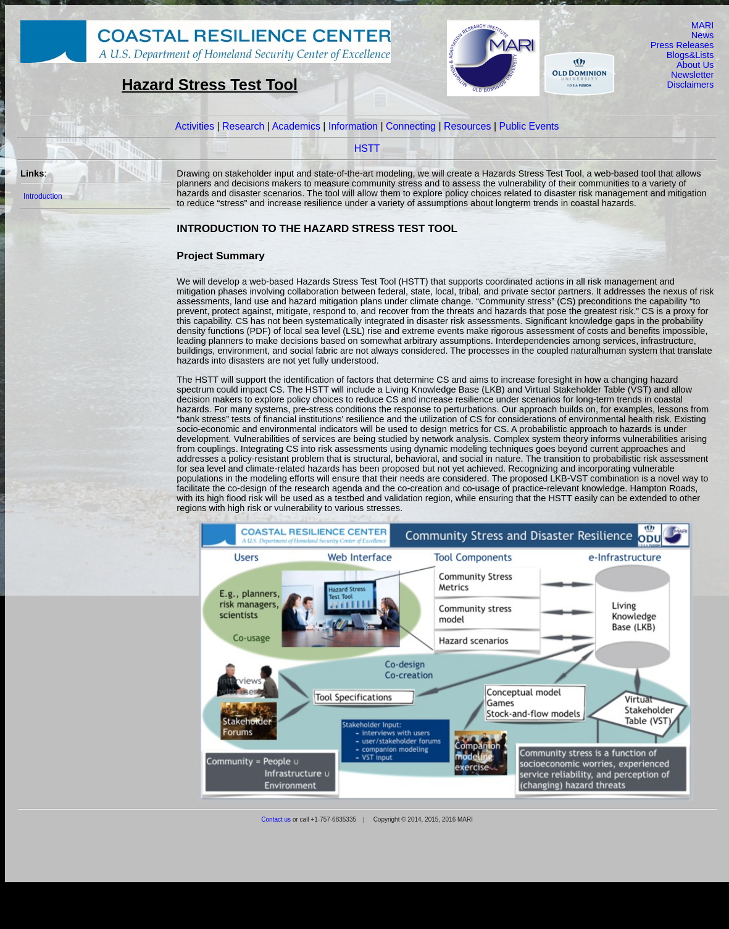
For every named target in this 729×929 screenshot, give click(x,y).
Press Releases (682, 45)
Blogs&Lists (690, 55)
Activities (194, 126)
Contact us (276, 819)
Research (243, 126)
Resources (467, 126)
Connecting (411, 126)
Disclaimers (690, 85)
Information (353, 126)
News (702, 35)
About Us (695, 65)
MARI (702, 25)
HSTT (367, 148)
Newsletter (692, 75)
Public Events (529, 126)
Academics (296, 126)
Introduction (42, 196)
